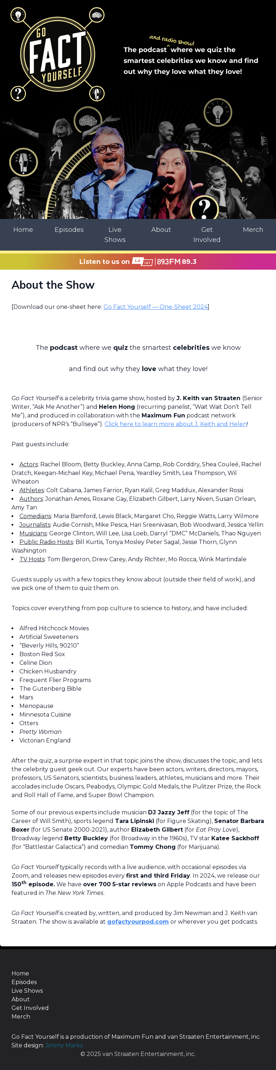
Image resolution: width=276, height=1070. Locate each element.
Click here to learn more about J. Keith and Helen (176, 424)
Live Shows (115, 235)
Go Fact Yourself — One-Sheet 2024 (156, 306)
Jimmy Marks (64, 1045)
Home (23, 230)
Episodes (69, 230)
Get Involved (207, 235)
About (161, 230)
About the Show (53, 285)
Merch (253, 230)
